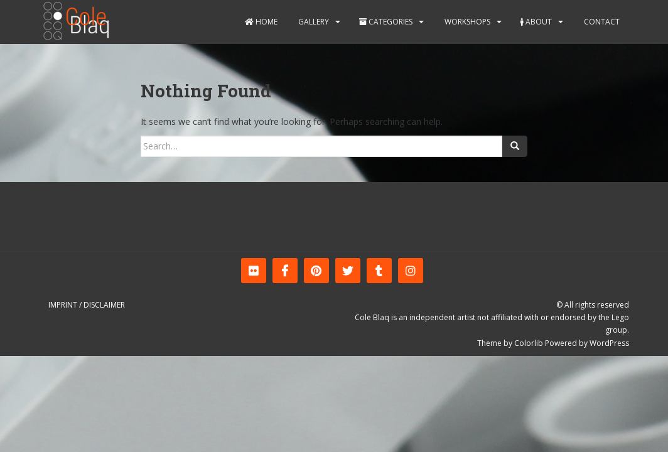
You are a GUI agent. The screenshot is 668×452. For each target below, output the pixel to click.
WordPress (609, 343)
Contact (601, 21)
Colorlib (528, 343)
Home (261, 21)
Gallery (312, 21)
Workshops (466, 21)
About (536, 21)
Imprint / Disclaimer (86, 304)
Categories (385, 21)
